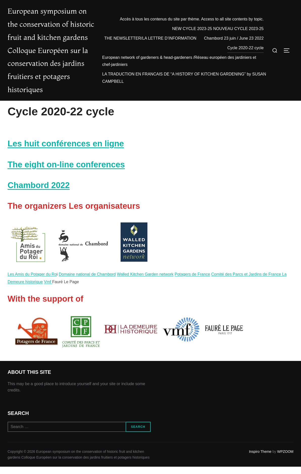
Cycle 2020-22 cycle (245, 48)
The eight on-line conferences (66, 185)
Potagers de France (192, 295)
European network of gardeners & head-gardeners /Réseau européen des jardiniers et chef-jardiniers (179, 61)
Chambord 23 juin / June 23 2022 (234, 38)
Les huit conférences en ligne (66, 164)
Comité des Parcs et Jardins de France (246, 295)
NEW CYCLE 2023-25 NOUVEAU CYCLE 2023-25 (218, 29)
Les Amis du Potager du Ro (32, 295)
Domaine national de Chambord (87, 295)
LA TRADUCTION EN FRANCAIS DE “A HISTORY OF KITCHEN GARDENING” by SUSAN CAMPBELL (184, 78)
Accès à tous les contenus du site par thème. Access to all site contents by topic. (192, 19)
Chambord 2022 (39, 205)
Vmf (48, 302)
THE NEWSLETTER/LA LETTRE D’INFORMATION (150, 38)
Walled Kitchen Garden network (145, 295)
